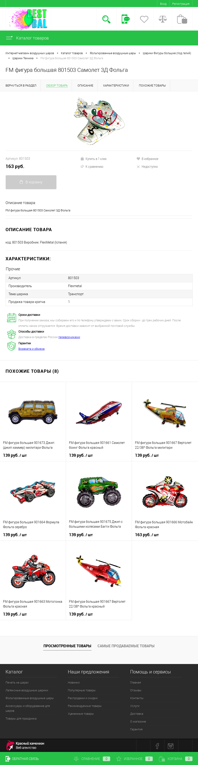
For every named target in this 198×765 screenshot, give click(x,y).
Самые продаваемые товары (126, 645)
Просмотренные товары (67, 645)
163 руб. (15, 166)
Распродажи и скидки (83, 697)
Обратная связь (22, 759)
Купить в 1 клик (93, 158)
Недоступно (147, 166)
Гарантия (136, 728)
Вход (163, 4)
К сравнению (91, 166)
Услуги (134, 705)
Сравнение (92, 759)
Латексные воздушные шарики (27, 689)
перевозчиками (69, 336)
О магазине (138, 721)
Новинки (74, 682)
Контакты (136, 697)
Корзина (175, 759)
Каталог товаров (27, 38)
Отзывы (135, 689)
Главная (135, 682)
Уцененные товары (81, 713)
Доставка (136, 713)
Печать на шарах (17, 682)
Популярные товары (82, 689)
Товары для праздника (21, 718)
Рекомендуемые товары (85, 705)
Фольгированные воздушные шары (30, 697)
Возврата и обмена (31, 348)
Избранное (134, 759)
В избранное (147, 158)
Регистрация (180, 4)
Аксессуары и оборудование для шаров (28, 707)
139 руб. (15, 454)
